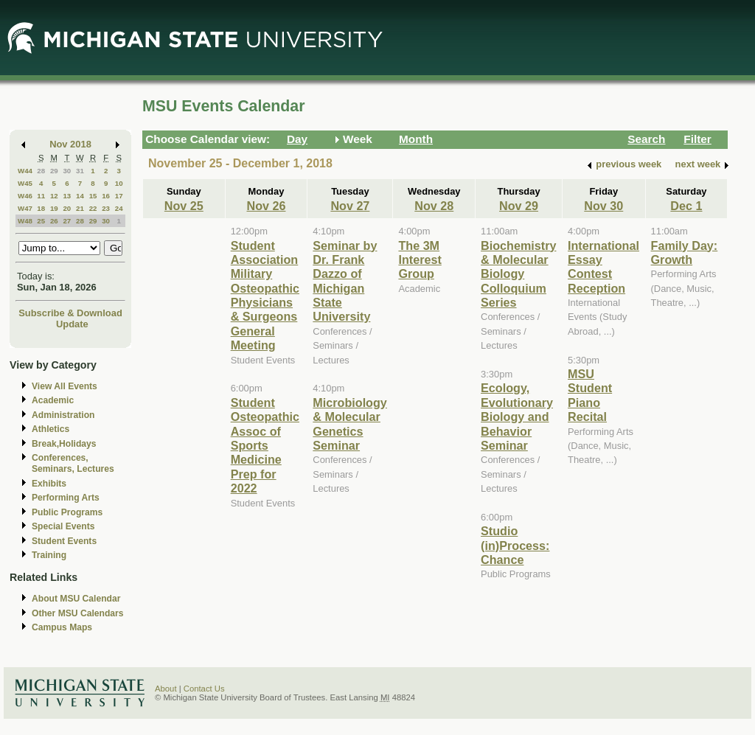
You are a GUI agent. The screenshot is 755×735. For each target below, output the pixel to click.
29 (54, 171)
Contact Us (204, 688)
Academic (53, 400)
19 (54, 208)
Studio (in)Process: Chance (515, 545)
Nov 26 (265, 205)
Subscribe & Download (70, 312)
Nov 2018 (70, 144)
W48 (25, 221)
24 (119, 208)
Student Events (64, 541)
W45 (25, 183)
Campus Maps (62, 627)
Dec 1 (686, 205)
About (166, 688)
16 (106, 196)
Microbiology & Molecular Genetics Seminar (350, 424)
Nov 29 (518, 205)
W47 (25, 208)
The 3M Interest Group (419, 260)
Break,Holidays (64, 444)
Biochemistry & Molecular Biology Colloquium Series (518, 274)
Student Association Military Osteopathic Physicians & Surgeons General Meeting (265, 295)
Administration (63, 415)
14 (80, 196)
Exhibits (49, 483)
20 (67, 208)
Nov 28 (433, 205)
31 (80, 171)
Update (72, 324)
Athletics (50, 429)
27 (67, 221)
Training (49, 555)
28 (41, 171)
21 (80, 208)
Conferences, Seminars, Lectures (73, 463)
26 (54, 221)
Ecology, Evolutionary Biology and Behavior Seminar (517, 416)
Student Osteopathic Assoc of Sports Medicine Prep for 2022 (265, 445)
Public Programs (67, 512)
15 (93, 196)
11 (41, 196)
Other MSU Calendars (78, 613)
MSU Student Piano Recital (590, 395)
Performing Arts (66, 497)
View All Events (64, 386)
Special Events (63, 526)
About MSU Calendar (76, 598)
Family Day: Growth (684, 252)
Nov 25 (183, 205)
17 (119, 196)
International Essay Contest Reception (603, 267)
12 (54, 196)
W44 (25, 171)
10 (119, 183)
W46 (25, 196)
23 (106, 208)
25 (41, 221)
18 (41, 208)
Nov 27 (349, 205)
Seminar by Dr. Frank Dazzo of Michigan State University (345, 281)
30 (67, 171)
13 (67, 196)
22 (93, 208)
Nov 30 (603, 205)
